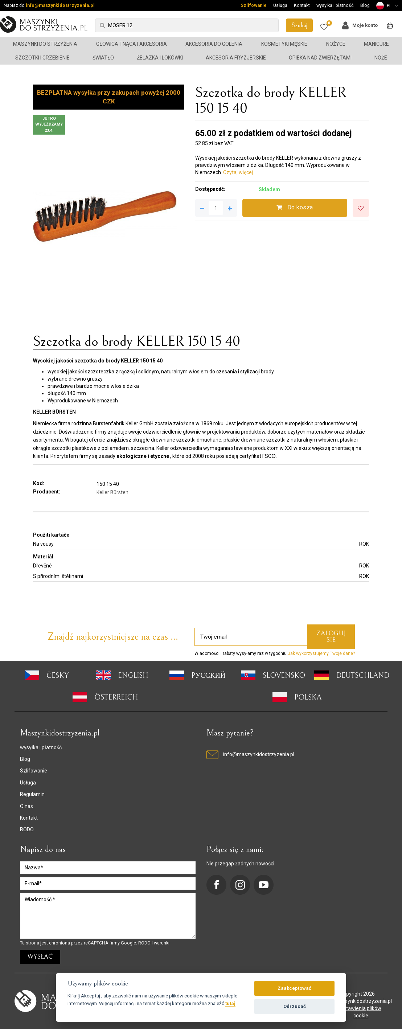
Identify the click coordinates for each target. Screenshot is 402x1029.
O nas (26, 806)
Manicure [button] (376, 44)
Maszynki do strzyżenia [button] (45, 44)
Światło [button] (103, 58)
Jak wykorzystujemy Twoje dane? (321, 653)
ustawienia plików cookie (361, 1011)
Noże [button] (380, 58)
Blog (365, 5)
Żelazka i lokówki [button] (160, 58)
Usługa (280, 5)
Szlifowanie (254, 5)
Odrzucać (294, 1006)
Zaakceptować (294, 988)
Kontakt (302, 5)
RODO (27, 829)
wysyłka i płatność (335, 5)
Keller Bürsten (112, 492)
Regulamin (32, 794)
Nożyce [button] (335, 44)
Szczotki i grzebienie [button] (42, 58)
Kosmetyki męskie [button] (284, 44)
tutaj (230, 1003)
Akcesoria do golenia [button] (213, 44)
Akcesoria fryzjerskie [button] (236, 58)
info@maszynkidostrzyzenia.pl (60, 5)
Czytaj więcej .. (239, 172)
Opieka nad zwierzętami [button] (320, 58)
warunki (161, 943)
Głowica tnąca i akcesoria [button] (131, 44)
